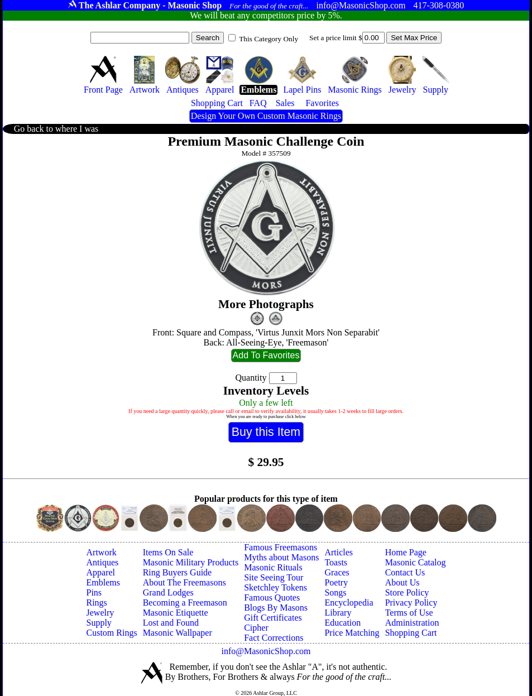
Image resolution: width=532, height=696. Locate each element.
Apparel (101, 572)
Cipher (256, 627)
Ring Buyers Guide (177, 572)
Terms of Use (409, 612)
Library (337, 612)
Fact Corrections (273, 637)
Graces (336, 572)
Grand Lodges (168, 592)
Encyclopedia (348, 602)
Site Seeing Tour (273, 577)
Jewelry (100, 612)
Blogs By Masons (276, 607)
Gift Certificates (273, 617)
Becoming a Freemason (185, 602)
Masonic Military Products (191, 562)
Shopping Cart (411, 632)
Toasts (335, 562)
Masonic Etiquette (175, 612)
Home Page (405, 552)
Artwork (102, 552)
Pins (94, 592)
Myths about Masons (281, 557)
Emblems (103, 582)
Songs (335, 592)
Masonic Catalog (415, 562)
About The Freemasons (184, 582)
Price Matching (351, 632)
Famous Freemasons (280, 547)
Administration (412, 622)
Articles (338, 552)
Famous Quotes (272, 597)
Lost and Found (171, 622)
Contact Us (405, 572)
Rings (97, 602)
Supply (99, 622)
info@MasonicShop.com (265, 651)
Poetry (336, 582)
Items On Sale (168, 552)
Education (342, 622)
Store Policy (407, 592)
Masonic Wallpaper (177, 632)
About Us (402, 582)
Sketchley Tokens (275, 587)
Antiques (103, 562)
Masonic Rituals (273, 567)
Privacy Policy (411, 602)
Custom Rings (112, 632)
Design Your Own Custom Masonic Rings (266, 116)
